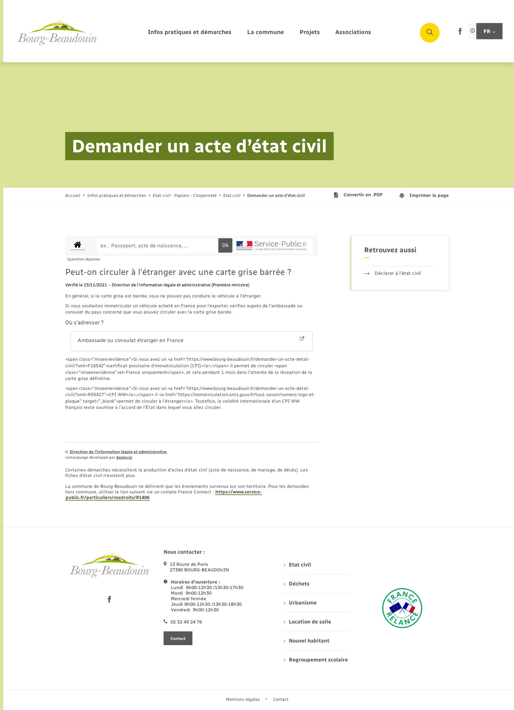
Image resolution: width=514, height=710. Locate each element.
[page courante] (276, 195)
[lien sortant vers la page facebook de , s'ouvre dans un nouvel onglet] (460, 33)
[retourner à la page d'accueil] (57, 32)
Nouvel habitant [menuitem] (306, 641)
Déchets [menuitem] (296, 584)
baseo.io (124, 457)
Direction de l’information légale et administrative (118, 452)
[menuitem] (189, 32)
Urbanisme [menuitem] (300, 603)
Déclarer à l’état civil (392, 273)
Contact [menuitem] (280, 699)
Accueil (72, 195)
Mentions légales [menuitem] (243, 699)
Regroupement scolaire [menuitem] (316, 660)
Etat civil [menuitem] (297, 565)
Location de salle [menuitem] (307, 622)
